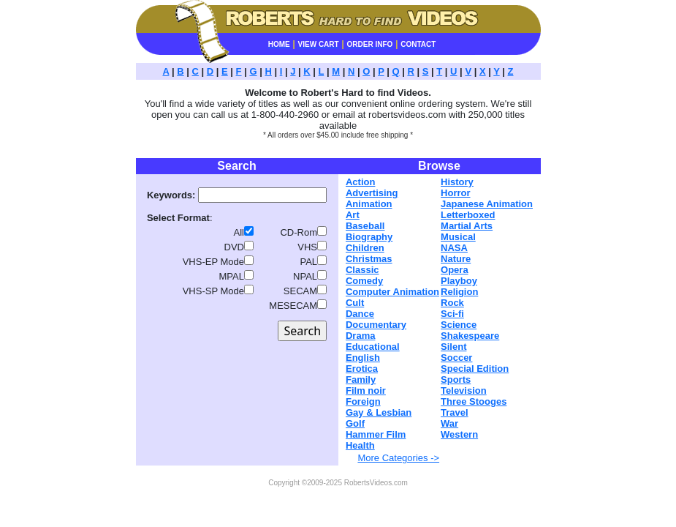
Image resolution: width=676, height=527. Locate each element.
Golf (355, 423)
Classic (362, 269)
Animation (369, 203)
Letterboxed (468, 214)
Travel (454, 412)
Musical (458, 236)
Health (360, 445)
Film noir (366, 390)
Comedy (364, 280)
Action (360, 181)
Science (458, 324)
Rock (452, 302)
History (457, 181)
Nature (456, 258)
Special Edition (475, 368)
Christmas (369, 258)
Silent (453, 346)
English (363, 357)
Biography (369, 236)
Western (459, 434)
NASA (454, 247)
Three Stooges (473, 401)
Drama (360, 335)
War (449, 423)
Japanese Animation (487, 203)
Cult (355, 302)
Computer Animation (392, 291)
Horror (455, 192)
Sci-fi (452, 313)
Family (361, 379)
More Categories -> (398, 457)
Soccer (456, 357)
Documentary (376, 324)
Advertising (372, 192)
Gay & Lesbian (378, 412)
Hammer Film (376, 434)
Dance (360, 313)
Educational (373, 346)
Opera (454, 269)
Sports (456, 379)
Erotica (362, 368)
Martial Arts (467, 225)
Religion (459, 291)
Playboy (459, 280)
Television (464, 390)
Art (353, 214)
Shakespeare (470, 335)
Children (365, 247)
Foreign (363, 401)
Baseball (365, 225)
